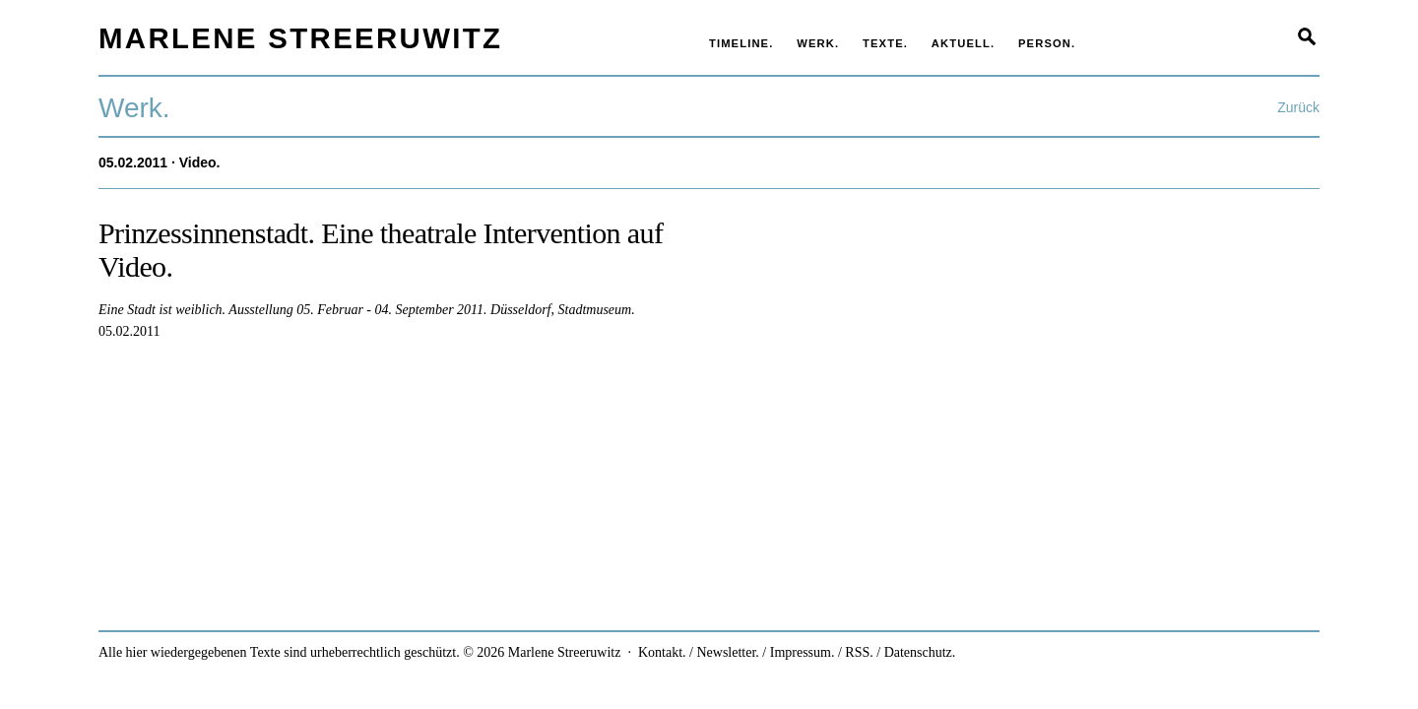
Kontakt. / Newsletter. (698, 652)
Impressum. (802, 652)
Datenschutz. (920, 652)
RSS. (858, 652)
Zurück (1298, 107)
